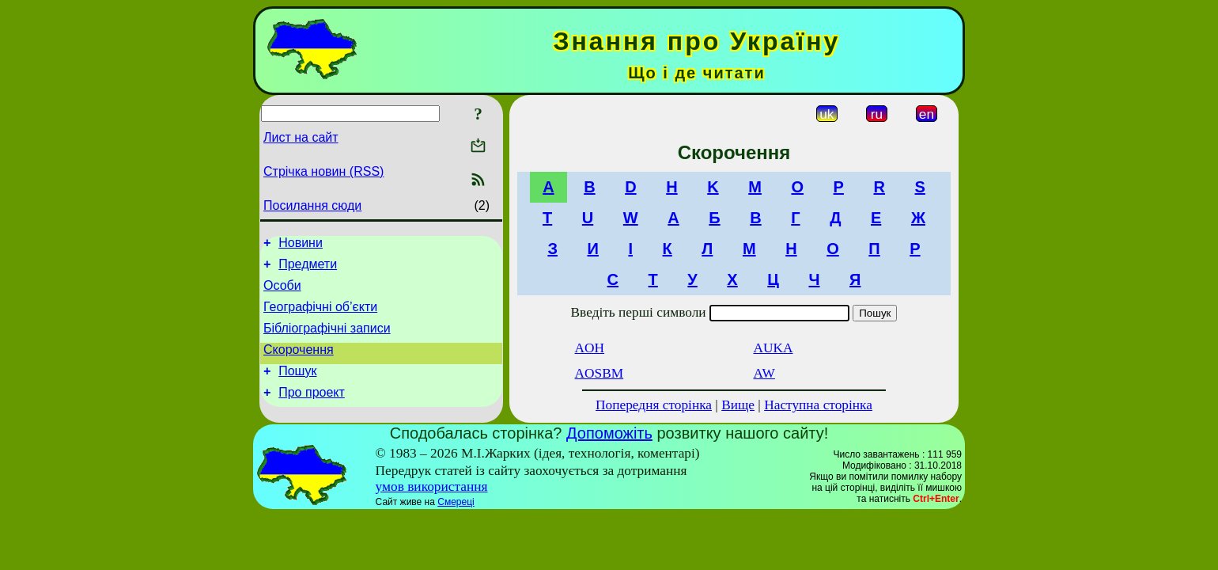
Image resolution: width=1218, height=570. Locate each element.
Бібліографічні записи (327, 340)
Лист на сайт (301, 137)
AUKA (772, 347)
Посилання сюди (312, 205)
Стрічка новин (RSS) (323, 171)
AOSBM (599, 373)
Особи (282, 292)
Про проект (311, 411)
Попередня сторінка (654, 404)
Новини (300, 245)
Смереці (455, 505)
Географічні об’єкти (320, 316)
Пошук (297, 387)
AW (763, 373)
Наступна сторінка (818, 404)
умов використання (432, 490)
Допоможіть (609, 437)
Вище (738, 404)
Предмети (307, 269)
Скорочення (298, 363)
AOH (590, 347)
